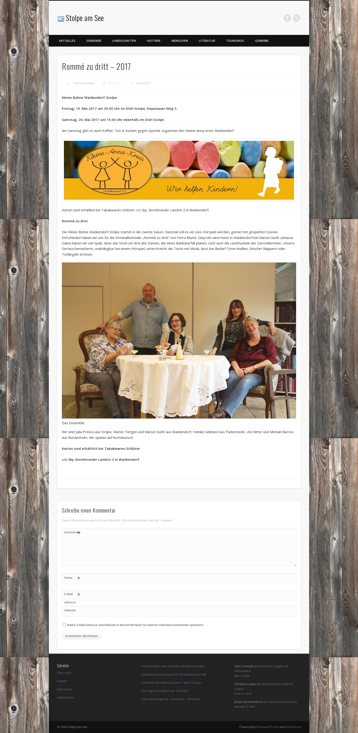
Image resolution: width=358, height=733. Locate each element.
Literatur (207, 41)
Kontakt (62, 681)
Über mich (64, 673)
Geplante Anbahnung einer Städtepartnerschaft (173, 674)
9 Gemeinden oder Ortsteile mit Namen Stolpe (173, 666)
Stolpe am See (85, 17)
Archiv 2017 (143, 83)
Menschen (179, 41)
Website (70, 610)
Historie (154, 41)
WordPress (293, 727)
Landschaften (124, 41)
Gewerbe (261, 41)
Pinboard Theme (267, 727)
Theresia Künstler (84, 83)
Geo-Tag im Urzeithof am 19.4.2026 (164, 691)
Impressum (64, 689)
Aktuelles (67, 41)
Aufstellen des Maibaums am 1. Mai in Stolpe (171, 683)
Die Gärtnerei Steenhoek (280, 702)
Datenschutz (65, 697)
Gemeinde (93, 41)
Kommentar (72, 532)
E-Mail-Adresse (72, 597)
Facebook (287, 18)
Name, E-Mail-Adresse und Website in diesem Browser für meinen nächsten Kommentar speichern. (135, 625)
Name (72, 578)
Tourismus (235, 41)
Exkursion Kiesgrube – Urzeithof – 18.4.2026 (170, 699)
